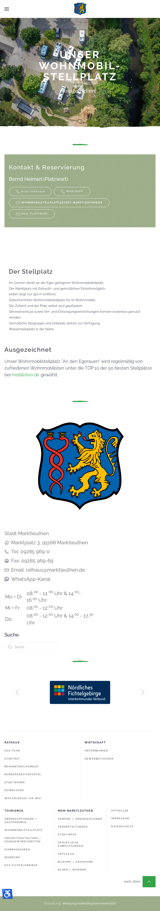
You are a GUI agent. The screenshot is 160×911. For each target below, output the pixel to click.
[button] (6, 9)
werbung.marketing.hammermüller (89, 903)
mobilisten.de (25, 374)
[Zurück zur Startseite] (80, 9)
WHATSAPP (72, 191)
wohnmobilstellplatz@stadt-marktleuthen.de (62, 202)
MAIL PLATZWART (32, 214)
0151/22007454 (30, 191)
